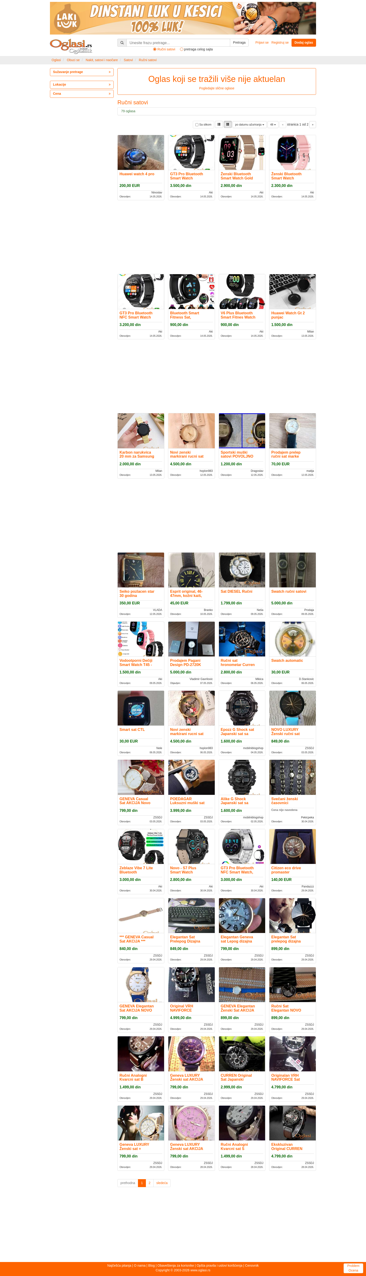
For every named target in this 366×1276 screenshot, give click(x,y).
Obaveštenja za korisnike (176, 1265)
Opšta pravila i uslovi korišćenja (219, 1265)
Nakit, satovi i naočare (102, 60)
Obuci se (73, 60)
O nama (140, 1265)
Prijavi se (262, 42)
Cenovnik (252, 1265)
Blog (151, 1265)
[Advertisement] (216, 236)
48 (273, 124)
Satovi (128, 60)
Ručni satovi (148, 60)
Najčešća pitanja (119, 1265)
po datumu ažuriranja (249, 124)
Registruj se (280, 42)
